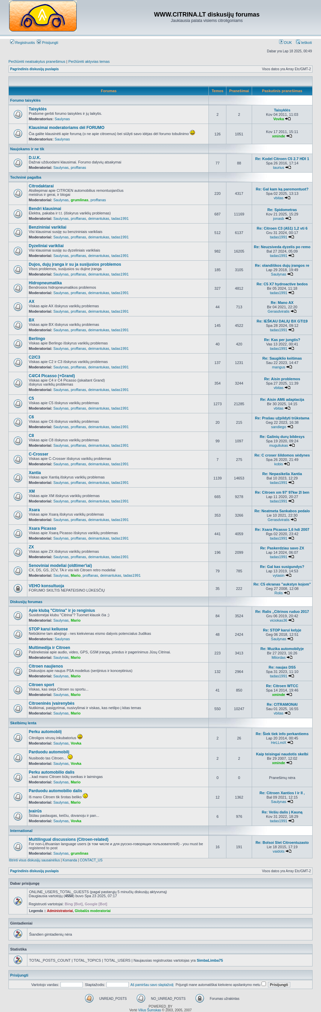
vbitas (278, 198)
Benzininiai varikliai (47, 227)
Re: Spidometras (282, 210)
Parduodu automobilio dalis (55, 790)
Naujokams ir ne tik (27, 149)
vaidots (279, 851)
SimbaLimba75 (210, 960)
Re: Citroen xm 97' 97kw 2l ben (282, 492)
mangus (278, 367)
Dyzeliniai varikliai (46, 245)
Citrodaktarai (41, 186)
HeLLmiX (278, 743)
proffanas (78, 167)
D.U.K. (35, 157)
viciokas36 (278, 620)
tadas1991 (119, 218)
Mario (75, 575)
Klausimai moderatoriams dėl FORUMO (66, 127)
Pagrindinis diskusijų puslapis (34, 69)
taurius (278, 167)
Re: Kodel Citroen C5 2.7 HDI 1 (282, 159)
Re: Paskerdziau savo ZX (282, 548)
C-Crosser (38, 454)
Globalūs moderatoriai (92, 911)
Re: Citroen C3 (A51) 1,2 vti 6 (282, 228)
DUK (285, 43)
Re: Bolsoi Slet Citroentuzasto (282, 842)
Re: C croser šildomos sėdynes (282, 455)
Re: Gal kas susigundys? (282, 567)
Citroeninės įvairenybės (51, 703)
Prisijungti (47, 43)
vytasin (278, 575)
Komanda (70, 860)
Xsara (34, 510)
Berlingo (37, 338)
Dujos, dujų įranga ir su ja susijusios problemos (75, 264)
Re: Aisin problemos (282, 379)
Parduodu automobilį (49, 752)
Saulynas (62, 119)
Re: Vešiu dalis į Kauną (282, 812)
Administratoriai (60, 911)
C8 (31, 435)
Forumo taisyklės (25, 100)
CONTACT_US (91, 860)
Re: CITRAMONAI (282, 704)
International (21, 831)
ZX (31, 547)
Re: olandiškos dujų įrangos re (282, 265)
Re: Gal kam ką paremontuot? (282, 189)
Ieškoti (304, 43)
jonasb (278, 218)
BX (31, 320)
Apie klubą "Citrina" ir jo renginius (62, 610)
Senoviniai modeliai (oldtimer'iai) (60, 565)
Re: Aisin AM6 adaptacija (282, 399)
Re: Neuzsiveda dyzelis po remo (282, 247)
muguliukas (278, 445)
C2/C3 (34, 357)
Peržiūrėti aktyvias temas (88, 61)
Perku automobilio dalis (51, 772)
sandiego (278, 427)
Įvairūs (35, 811)
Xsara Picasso (42, 528)
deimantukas (98, 218)
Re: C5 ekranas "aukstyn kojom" (282, 584)
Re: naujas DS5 (282, 667)
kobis (278, 464)
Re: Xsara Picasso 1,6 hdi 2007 (282, 529)
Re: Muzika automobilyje (282, 649)
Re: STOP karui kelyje (282, 630)
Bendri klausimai (45, 208)
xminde (278, 136)
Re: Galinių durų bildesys (282, 437)
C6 (31, 417)
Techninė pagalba (25, 177)
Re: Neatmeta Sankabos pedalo (282, 511)
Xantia (35, 472)
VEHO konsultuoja (46, 585)
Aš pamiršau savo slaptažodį (151, 985)
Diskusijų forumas (26, 602)
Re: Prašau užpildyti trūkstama (282, 418)
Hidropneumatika (45, 283)
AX (31, 301)
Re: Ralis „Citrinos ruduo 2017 (282, 611)
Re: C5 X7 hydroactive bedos (282, 284)
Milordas (279, 657)
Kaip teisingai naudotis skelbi (282, 754)
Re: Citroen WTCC (282, 686)
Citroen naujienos (46, 666)
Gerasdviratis (279, 311)
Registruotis (22, 43)
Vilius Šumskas (149, 1010)
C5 (31, 398)
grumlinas (80, 200)
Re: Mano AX (282, 303)
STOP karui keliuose (48, 629)
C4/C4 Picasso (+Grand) (52, 375)
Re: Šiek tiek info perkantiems (282, 734)
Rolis (278, 593)
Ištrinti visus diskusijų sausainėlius (34, 860)
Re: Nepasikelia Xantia (282, 474)
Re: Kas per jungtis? (282, 340)
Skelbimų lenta (23, 723)
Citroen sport (41, 684)
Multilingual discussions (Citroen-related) (68, 839)
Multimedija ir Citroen (49, 647)
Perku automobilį (45, 731)
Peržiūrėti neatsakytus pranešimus (36, 61)
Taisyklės (38, 109)
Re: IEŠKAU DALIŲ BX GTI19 (282, 321)
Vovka (278, 119)
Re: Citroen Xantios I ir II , (282, 793)
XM (32, 491)
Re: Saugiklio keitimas (282, 358)
